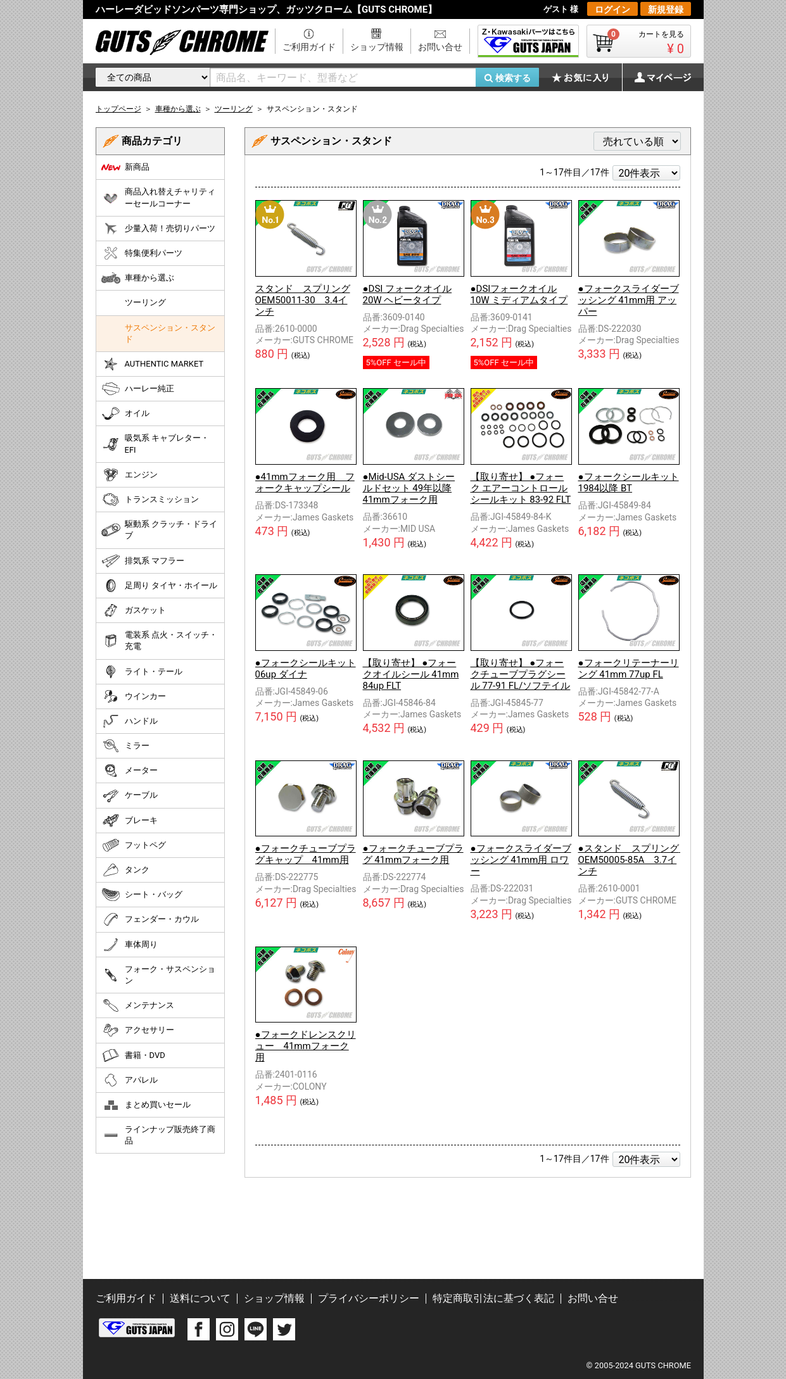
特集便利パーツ (141, 253)
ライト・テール (141, 671)
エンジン (129, 475)
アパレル (129, 1080)
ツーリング (145, 302)
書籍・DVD (133, 1055)
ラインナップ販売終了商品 (158, 1134)
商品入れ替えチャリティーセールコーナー (158, 197)
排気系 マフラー (142, 561)
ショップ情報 (376, 47)
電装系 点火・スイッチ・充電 (159, 640)
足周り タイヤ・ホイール (159, 585)
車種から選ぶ (137, 278)
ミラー (125, 746)
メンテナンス (137, 1005)
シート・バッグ (141, 894)
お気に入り (586, 77)
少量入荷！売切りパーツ (158, 228)
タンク (125, 870)
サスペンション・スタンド (170, 333)
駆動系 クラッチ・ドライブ (159, 529)
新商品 (125, 167)
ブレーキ (129, 820)
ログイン (612, 9)
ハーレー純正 (137, 388)
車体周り (129, 944)
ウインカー (133, 696)
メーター (129, 770)
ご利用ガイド (309, 47)
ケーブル (129, 796)
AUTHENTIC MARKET (152, 364)
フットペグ (133, 845)
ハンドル (129, 721)
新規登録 (665, 9)
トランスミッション (150, 499)
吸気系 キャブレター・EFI (155, 443)
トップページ (118, 108)
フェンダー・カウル (150, 919)
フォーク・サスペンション (158, 974)
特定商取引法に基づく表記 (493, 1298)
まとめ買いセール (146, 1105)
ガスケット (133, 610)
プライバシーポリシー (368, 1298)
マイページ (656, 77)
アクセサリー (137, 1030)
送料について (200, 1298)
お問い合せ (440, 47)
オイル (125, 413)
